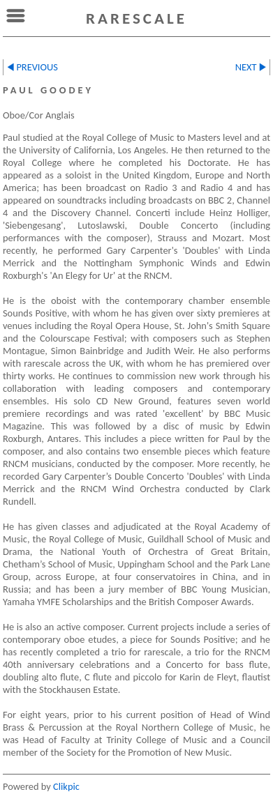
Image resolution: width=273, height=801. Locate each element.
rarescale (136, 18)
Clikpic (66, 786)
